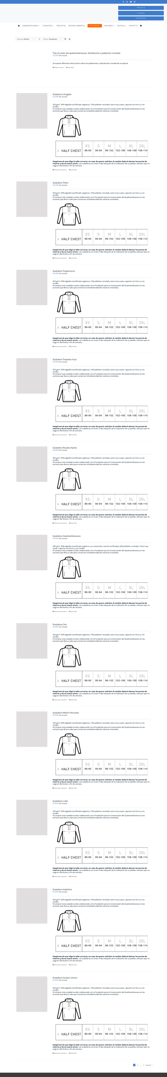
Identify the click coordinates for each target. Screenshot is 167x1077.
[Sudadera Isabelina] (31, 906)
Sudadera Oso (60, 624)
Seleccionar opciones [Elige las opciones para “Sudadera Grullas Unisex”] (60, 1053)
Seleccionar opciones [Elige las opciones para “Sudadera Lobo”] (60, 876)
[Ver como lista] (69, 39)
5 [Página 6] (143, 1065)
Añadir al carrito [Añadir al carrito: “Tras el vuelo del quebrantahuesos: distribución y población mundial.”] (59, 67)
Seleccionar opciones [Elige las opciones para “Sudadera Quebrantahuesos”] (60, 611)
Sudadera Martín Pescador (66, 712)
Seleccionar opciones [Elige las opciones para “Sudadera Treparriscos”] (60, 346)
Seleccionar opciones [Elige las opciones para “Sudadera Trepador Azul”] (60, 435)
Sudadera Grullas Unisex (65, 977)
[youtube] (131, 2)
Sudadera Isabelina (62, 889)
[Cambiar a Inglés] (148, 26)
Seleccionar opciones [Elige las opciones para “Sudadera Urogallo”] (60, 170)
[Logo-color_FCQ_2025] (31, 5)
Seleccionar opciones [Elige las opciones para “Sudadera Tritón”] (60, 258)
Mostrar (50, 39)
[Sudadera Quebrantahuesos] (31, 552)
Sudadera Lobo (60, 801)
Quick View (70, 67)
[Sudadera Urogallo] (31, 110)
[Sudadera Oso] (31, 641)
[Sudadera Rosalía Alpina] (31, 464)
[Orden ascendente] (39, 39)
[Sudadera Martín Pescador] (31, 729)
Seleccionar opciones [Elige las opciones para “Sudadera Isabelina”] (60, 965)
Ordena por (23, 39)
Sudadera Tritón (60, 182)
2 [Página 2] (137, 1065)
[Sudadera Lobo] (31, 817)
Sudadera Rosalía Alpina (65, 447)
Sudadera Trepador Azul (65, 359)
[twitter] (127, 2)
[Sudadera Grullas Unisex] (31, 994)
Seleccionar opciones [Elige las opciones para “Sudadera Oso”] (60, 700)
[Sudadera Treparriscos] (31, 287)
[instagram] (134, 2)
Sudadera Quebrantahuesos (67, 536)
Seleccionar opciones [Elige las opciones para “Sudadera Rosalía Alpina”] (60, 523)
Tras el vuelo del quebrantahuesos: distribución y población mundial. (87, 53)
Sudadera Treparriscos (64, 271)
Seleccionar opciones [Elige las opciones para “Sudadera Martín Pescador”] (60, 788)
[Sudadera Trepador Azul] (31, 376)
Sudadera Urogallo (62, 94)
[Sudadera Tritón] (31, 199)
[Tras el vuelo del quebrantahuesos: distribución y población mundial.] (31, 67)
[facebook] (123, 2)
